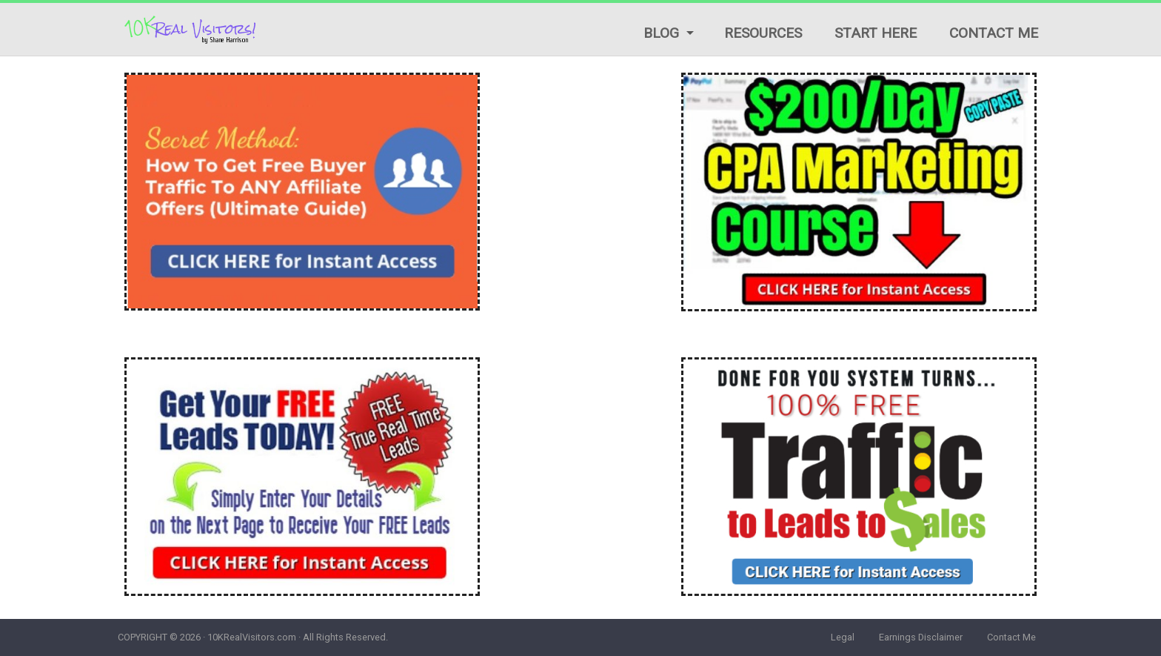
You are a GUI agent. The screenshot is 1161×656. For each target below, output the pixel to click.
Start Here (875, 33)
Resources (763, 33)
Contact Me (993, 33)
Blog (661, 33)
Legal (842, 637)
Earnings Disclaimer (921, 637)
